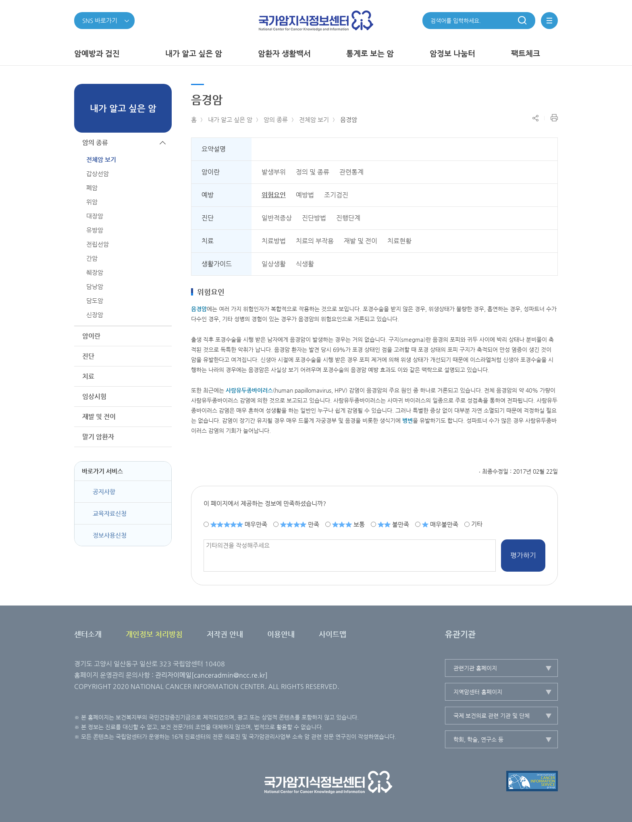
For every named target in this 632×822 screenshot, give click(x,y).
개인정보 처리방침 (154, 634)
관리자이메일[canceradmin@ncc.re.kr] (211, 675)
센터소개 (88, 634)
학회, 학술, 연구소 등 (478, 739)
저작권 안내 (225, 634)
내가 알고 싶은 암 (230, 119)
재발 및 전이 (360, 241)
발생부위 (274, 172)
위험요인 (274, 195)
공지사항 (104, 491)
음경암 (348, 119)
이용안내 (281, 634)
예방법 (305, 195)
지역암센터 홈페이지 (477, 692)
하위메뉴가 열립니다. (163, 336)
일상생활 (274, 264)
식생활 (305, 264)
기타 (476, 523)
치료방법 (274, 241)
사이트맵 (332, 634)
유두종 (244, 390)
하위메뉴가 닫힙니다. (163, 142)
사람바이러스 (249, 390)
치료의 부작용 (315, 241)
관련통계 (351, 172)
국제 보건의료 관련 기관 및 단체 (491, 715)
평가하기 (523, 555)
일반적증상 (277, 218)
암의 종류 (276, 119)
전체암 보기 (314, 119)
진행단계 (348, 218)
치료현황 (399, 241)
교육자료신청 (110, 513)
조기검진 (336, 195)
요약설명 (214, 149)
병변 (407, 420)
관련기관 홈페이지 (475, 668)
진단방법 (314, 218)
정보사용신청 (110, 535)
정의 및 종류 (312, 172)
